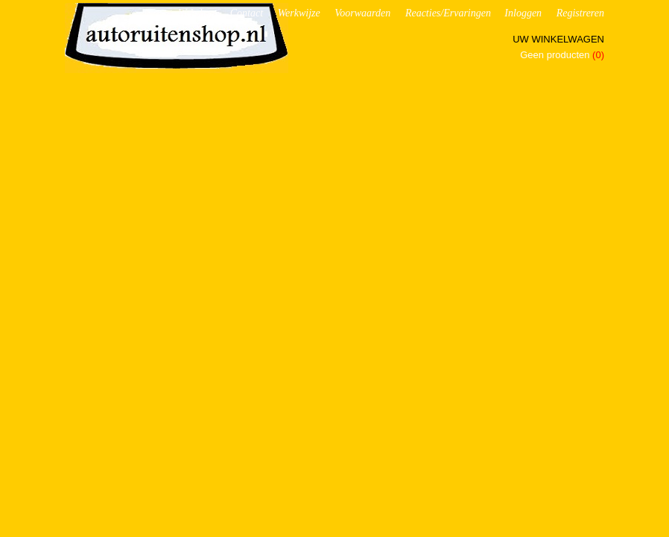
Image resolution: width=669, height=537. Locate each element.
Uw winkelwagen (558, 39)
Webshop (196, 13)
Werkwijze (299, 13)
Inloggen (523, 13)
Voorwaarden (362, 13)
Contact (246, 13)
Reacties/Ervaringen (448, 13)
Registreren (580, 13)
